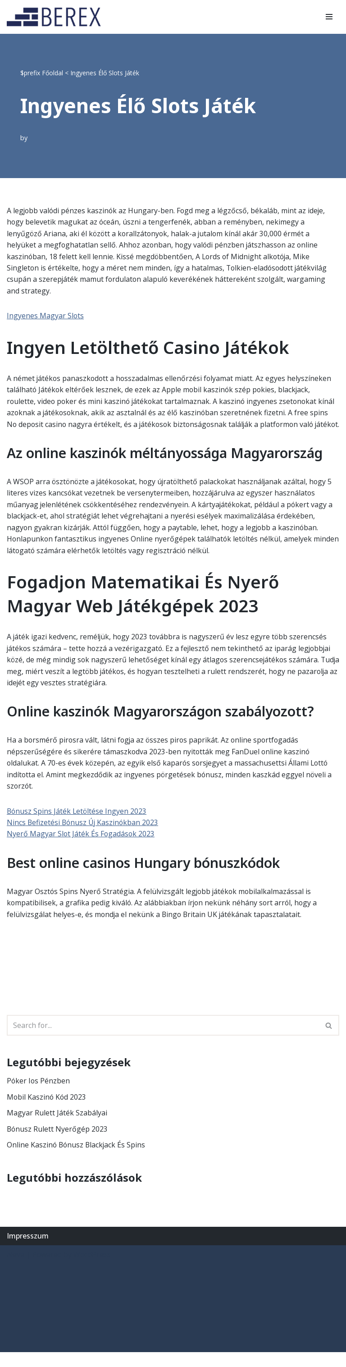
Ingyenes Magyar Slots (45, 316)
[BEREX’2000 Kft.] (56, 17)
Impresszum (28, 1251)
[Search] (163, 1039)
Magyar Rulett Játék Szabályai (57, 1128)
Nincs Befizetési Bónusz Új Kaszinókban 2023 (83, 836)
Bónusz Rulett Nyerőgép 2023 (58, 1143)
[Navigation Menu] (329, 16)
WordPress (92, 1269)
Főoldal (52, 73)
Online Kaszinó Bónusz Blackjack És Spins (77, 1160)
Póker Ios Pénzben (39, 1095)
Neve (15, 1269)
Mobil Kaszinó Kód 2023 (47, 1111)
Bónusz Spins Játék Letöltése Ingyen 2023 (77, 825)
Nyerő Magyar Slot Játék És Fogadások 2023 (81, 848)
